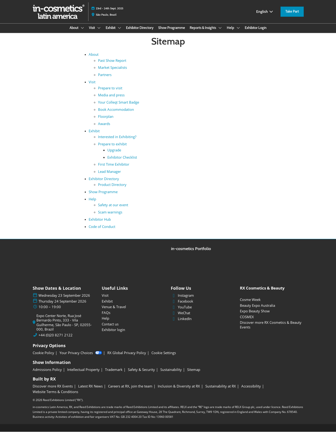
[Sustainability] (171, 374)
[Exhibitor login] (133, 334)
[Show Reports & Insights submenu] (220, 32)
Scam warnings (110, 216)
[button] (292, 16)
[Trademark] (113, 374)
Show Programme (171, 32)
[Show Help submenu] (238, 32)
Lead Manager (109, 175)
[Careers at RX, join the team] (130, 390)
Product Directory (112, 188)
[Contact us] (133, 328)
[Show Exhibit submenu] (119, 32)
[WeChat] (202, 317)
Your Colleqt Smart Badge (118, 106)
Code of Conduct (102, 230)
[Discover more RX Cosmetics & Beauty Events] (271, 329)
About (74, 32)
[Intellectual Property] (83, 374)
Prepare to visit (110, 92)
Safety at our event (113, 209)
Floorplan (105, 120)
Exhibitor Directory (140, 32)
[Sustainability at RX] (220, 390)
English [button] (264, 16)
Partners (105, 79)
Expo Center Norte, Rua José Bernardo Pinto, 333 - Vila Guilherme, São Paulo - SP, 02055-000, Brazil (64, 327)
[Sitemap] (193, 374)
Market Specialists (112, 71)
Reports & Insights (203, 32)
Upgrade (114, 154)
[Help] (133, 322)
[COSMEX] (271, 321)
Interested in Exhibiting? (117, 141)
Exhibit (111, 32)
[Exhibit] (133, 305)
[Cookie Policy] (43, 357)
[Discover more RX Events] (53, 390)
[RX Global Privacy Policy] (126, 357)
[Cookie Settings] (163, 357)
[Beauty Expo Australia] (271, 309)
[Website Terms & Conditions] (55, 396)
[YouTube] (202, 311)
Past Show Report (112, 64)
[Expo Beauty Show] (271, 315)
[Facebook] (202, 305)
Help (231, 32)
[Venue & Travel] (133, 311)
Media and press (111, 99)
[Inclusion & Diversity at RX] (179, 390)
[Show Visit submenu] (99, 32)
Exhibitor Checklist (122, 161)
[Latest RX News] (90, 390)
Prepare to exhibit (112, 148)
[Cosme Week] (271, 304)
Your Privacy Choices (81, 357)
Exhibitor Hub (100, 223)
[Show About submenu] (82, 32)
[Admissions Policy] (47, 374)
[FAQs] (133, 317)
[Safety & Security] (141, 374)
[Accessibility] (251, 390)
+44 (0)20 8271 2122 (55, 339)
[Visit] (133, 299)
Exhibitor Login (255, 32)
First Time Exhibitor (113, 168)
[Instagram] (202, 299)
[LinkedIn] (202, 323)
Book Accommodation (116, 113)
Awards (104, 128)
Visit (92, 32)
